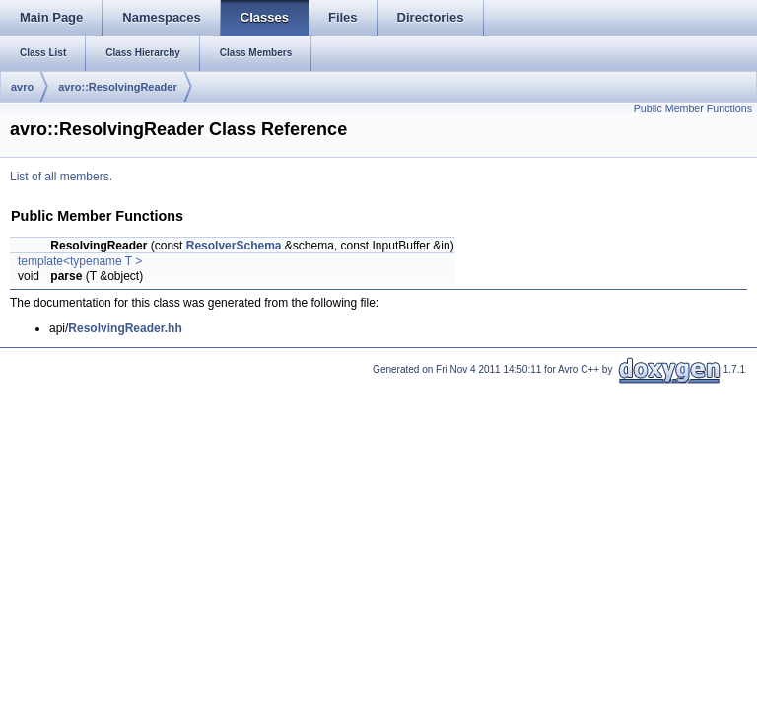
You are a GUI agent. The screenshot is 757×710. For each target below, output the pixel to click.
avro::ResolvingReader (117, 87)
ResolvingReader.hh (124, 328)
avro (22, 87)
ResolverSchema (234, 245)
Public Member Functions (693, 108)
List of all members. (61, 176)
